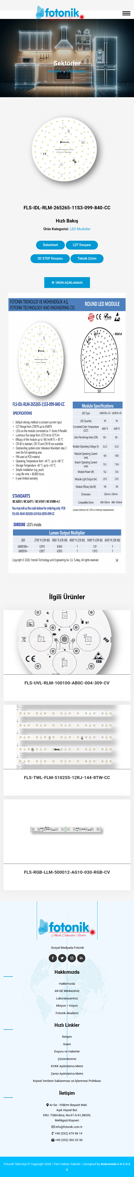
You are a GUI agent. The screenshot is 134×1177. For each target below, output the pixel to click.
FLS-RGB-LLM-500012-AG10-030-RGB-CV (67, 872)
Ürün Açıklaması (67, 282)
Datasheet (50, 245)
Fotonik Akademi (67, 1013)
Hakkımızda (67, 983)
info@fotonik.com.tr (68, 1127)
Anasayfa (54, 71)
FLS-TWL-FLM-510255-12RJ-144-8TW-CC (67, 777)
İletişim (67, 1036)
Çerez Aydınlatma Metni (67, 1073)
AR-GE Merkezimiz (67, 991)
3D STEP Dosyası (50, 258)
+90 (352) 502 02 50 (69, 1140)
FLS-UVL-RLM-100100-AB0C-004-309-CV (67, 683)
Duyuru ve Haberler (67, 1051)
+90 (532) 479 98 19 (68, 1133)
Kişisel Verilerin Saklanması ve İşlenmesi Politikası (67, 1081)
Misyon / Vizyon (67, 1005)
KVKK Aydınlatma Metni (67, 1066)
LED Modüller (76, 71)
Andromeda (109, 1164)
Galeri (67, 1044)
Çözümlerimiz (67, 1059)
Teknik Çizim (87, 258)
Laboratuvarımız (67, 998)
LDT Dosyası (82, 245)
